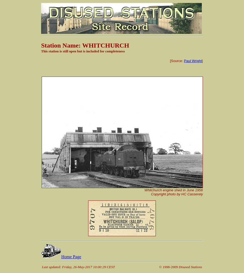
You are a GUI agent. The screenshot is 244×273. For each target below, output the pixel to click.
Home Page (61, 256)
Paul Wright (193, 61)
